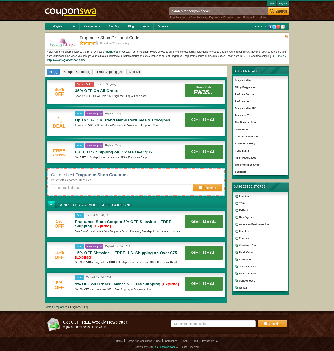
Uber (238, 17)
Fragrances (111, 51)
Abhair (243, 287)
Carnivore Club (248, 245)
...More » (281, 56)
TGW (242, 203)
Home (48, 307)
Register (283, 3)
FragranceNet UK (245, 108)
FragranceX (242, 115)
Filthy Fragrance (245, 87)
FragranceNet (243, 80)
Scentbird (241, 171)
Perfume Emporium (247, 136)
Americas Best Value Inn (254, 224)
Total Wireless (247, 266)
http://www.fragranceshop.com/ (66, 60)
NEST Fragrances (245, 157)
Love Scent (242, 129)
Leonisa (244, 196)
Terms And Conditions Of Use (144, 340)
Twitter (274, 27)
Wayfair (57, 26)
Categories (92, 26)
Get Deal (203, 120)
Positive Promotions (254, 17)
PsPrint (243, 210)
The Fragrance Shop (247, 164)
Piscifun (244, 231)
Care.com (245, 259)
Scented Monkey (245, 143)
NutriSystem (246, 217)
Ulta (73, 26)
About (185, 340)
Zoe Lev (244, 238)
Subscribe (207, 187)
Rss (283, 27)
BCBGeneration (248, 273)
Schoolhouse (247, 280)
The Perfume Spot (246, 122)
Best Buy (114, 26)
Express (213, 17)
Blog (131, 26)
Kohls (146, 26)
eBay (192, 17)
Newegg (202, 17)
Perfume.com (243, 101)
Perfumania (242, 150)
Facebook (270, 27)
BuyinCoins (246, 252)
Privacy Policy (210, 340)
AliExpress (227, 17)
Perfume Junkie (244, 94)
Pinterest (278, 27)
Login (272, 3)
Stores (163, 26)
